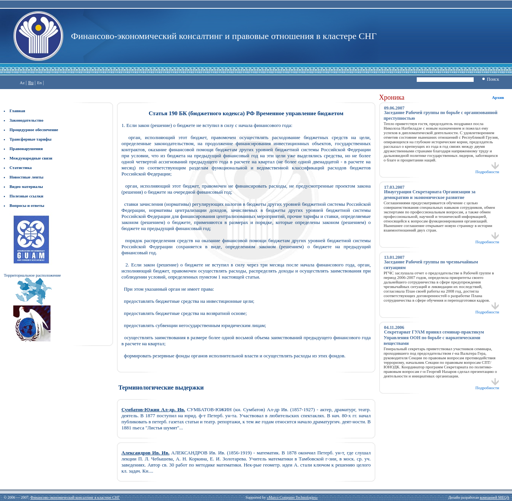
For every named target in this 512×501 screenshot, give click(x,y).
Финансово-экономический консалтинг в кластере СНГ (75, 497)
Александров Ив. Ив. (145, 453)
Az (22, 82)
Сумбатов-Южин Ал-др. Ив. (153, 409)
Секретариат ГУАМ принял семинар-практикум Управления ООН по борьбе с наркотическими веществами (434, 337)
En (39, 82)
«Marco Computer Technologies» (292, 497)
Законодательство (26, 120)
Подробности (487, 170)
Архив (498, 97)
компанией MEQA (494, 497)
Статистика (20, 167)
